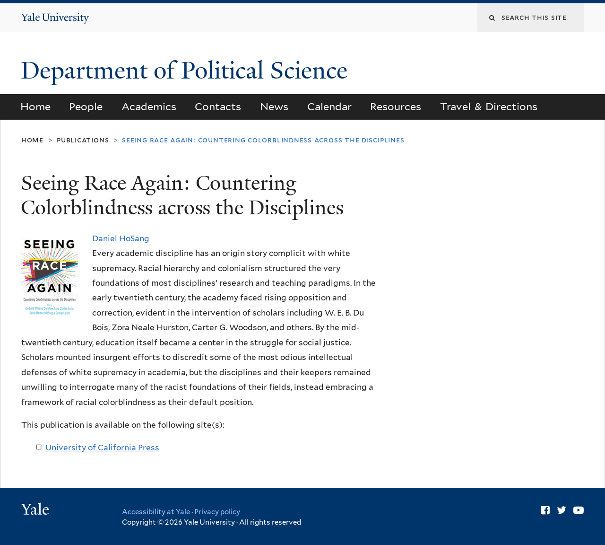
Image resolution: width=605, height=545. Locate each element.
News (274, 106)
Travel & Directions (489, 106)
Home (35, 106)
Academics (148, 106)
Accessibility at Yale (156, 512)
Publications (83, 139)
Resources (395, 106)
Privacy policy (217, 512)
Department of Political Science (187, 70)
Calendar (329, 106)
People (86, 106)
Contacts (218, 106)
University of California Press (102, 447)
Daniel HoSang (120, 238)
